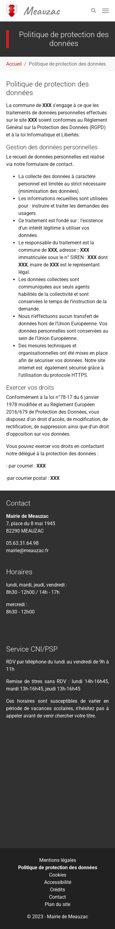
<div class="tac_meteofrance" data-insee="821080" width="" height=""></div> (57, 788)
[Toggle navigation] (105, 11)
